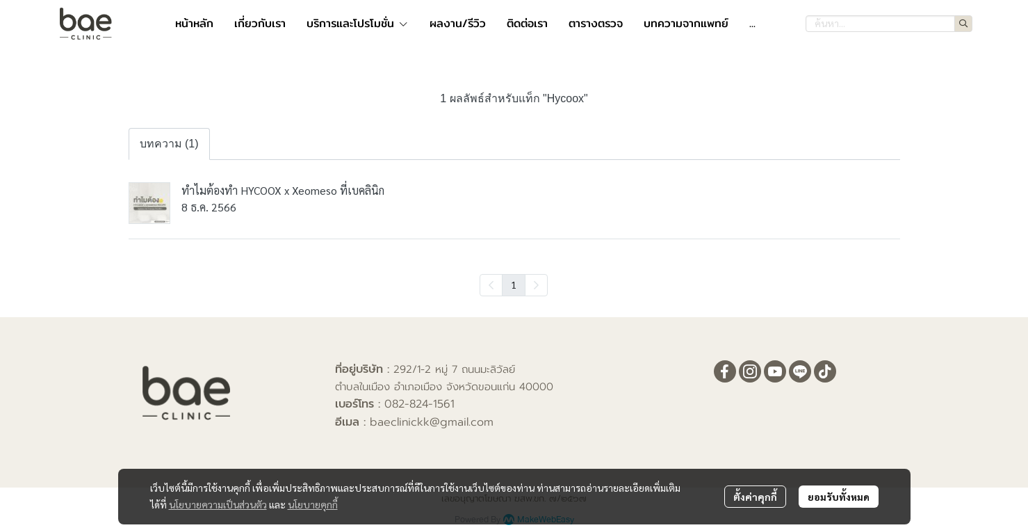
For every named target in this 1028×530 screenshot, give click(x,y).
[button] (889, 23)
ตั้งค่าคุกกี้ (755, 496)
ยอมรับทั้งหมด (839, 496)
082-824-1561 (419, 404)
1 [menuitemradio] (513, 284)
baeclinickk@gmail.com (431, 422)
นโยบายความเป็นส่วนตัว (218, 504)
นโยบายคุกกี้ (313, 504)
